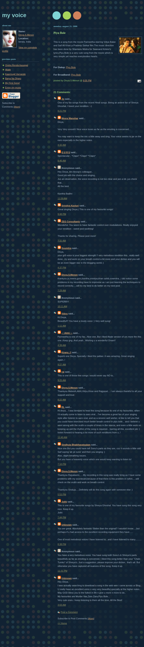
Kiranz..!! (66, 352)
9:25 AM (62, 380)
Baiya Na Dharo (13, 78)
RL (63, 407)
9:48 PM (62, 214)
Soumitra (66, 248)
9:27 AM (62, 364)
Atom (91, 618)
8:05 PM (87, 80)
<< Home (62, 623)
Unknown (67, 525)
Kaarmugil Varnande (15, 74)
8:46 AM (62, 160)
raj (63, 372)
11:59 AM (62, 198)
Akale (8, 69)
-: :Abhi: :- (67, 333)
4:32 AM (62, 145)
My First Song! (12, 83)
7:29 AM (62, 290)
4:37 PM (62, 267)
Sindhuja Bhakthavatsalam (76, 444)
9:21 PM (62, 111)
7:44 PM (62, 517)
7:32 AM (62, 240)
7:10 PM (62, 464)
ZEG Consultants (71, 221)
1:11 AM (62, 326)
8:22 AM (62, 399)
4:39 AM (62, 345)
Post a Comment (69, 612)
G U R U (66, 152)
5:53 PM (62, 494)
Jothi (64, 501)
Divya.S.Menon (70, 275)
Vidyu (65, 313)
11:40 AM (62, 437)
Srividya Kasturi (70, 205)
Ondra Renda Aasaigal (16, 65)
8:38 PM (62, 544)
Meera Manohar (70, 118)
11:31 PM (62, 571)
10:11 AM (62, 306)
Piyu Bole (71, 67)
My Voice (14, 15)
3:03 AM (62, 605)
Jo (63, 99)
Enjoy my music (13, 87)
